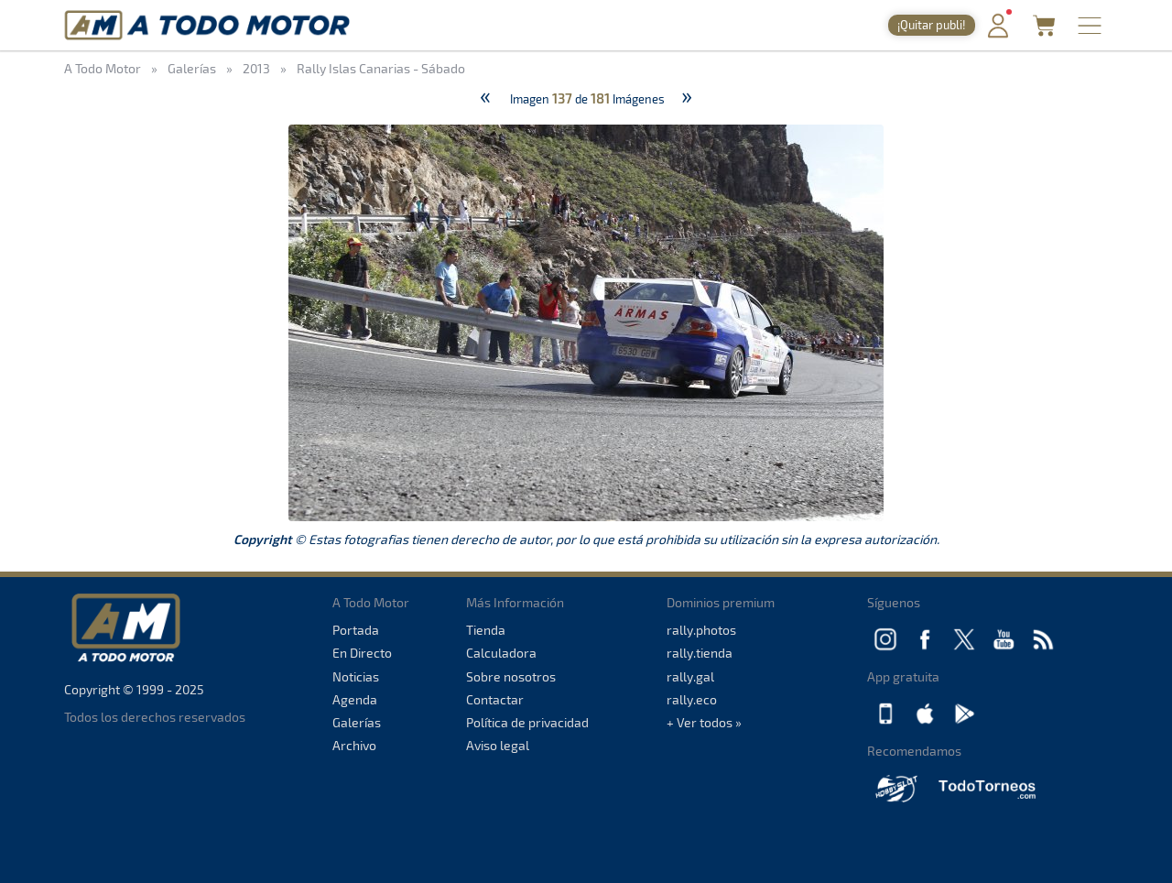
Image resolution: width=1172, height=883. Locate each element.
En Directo (362, 652)
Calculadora (501, 652)
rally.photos (701, 630)
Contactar (495, 699)
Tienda (485, 630)
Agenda (354, 699)
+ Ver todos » (704, 722)
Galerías (356, 722)
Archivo (354, 745)
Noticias (355, 676)
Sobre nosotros (511, 676)
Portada (355, 630)
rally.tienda (699, 652)
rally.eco (692, 699)
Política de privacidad (527, 722)
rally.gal (690, 676)
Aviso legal (497, 745)
